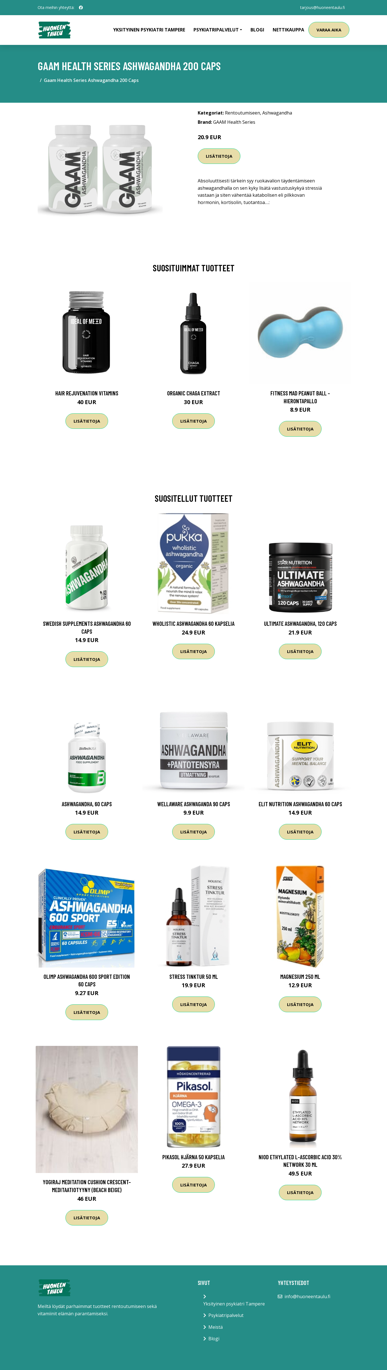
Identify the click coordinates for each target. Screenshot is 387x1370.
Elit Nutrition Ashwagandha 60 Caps (300, 803)
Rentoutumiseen (242, 113)
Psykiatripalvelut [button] (216, 30)
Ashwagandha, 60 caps (87, 803)
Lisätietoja (219, 156)
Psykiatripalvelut (225, 1315)
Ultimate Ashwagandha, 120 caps (300, 623)
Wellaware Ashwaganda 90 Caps (193, 803)
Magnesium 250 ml (300, 976)
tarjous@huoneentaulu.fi (322, 7)
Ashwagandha (277, 113)
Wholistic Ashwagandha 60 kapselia (193, 623)
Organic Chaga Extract (193, 393)
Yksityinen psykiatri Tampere (149, 30)
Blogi (257, 30)
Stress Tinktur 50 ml (193, 976)
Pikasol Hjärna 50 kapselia (193, 1156)
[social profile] (81, 7)
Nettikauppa (288, 30)
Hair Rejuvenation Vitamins (86, 393)
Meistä (215, 1327)
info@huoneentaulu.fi (307, 1296)
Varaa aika (329, 30)
